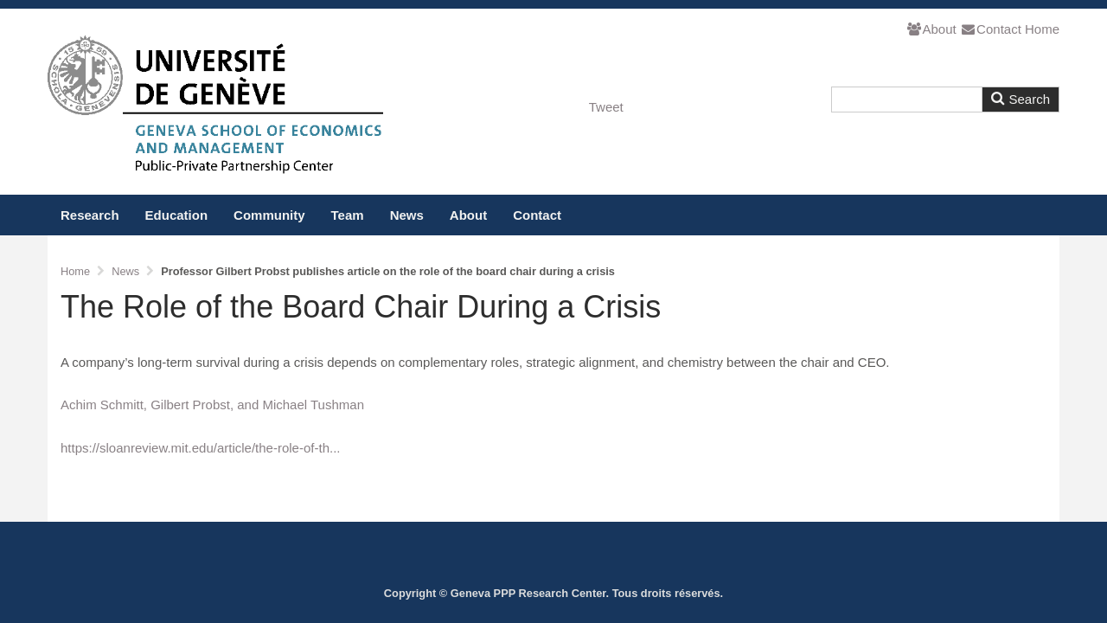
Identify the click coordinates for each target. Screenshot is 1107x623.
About (930, 29)
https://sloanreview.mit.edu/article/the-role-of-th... (200, 447)
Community (269, 215)
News (407, 215)
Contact (990, 29)
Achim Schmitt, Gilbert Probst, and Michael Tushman (212, 404)
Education (176, 215)
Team (347, 215)
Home (1042, 29)
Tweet (606, 107)
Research (90, 215)
